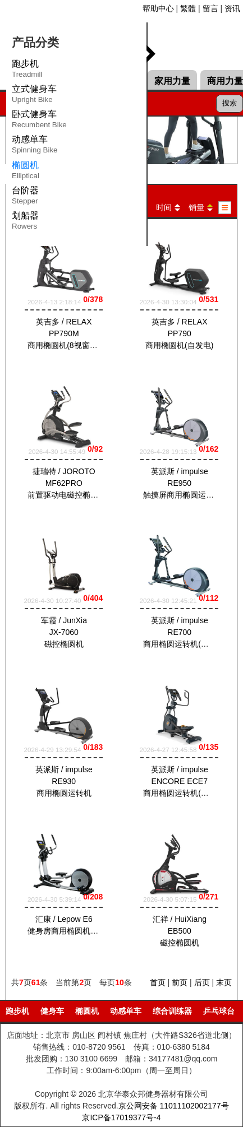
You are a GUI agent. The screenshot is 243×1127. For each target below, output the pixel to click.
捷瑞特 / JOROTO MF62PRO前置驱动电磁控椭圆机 (66, 483)
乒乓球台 (219, 1011)
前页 (179, 982)
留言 (210, 8)
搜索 (229, 103)
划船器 (25, 222)
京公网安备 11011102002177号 (173, 1105)
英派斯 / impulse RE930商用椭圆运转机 (64, 782)
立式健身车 (34, 96)
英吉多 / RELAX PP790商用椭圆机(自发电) (179, 334)
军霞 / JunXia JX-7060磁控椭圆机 (64, 632)
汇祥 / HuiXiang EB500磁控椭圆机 (179, 931)
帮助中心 (158, 8)
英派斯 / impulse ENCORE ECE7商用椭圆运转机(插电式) (185, 782)
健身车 (52, 1011)
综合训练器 (172, 1011)
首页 (158, 982)
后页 (202, 982)
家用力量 (172, 81)
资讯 (232, 8)
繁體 (188, 8)
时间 (164, 207)
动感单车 (35, 146)
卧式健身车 (39, 121)
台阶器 (25, 197)
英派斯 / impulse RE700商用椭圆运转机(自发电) (185, 632)
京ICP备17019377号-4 (121, 1117)
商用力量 (225, 81)
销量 (196, 207)
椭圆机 (87, 1011)
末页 (224, 982)
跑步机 (27, 70)
